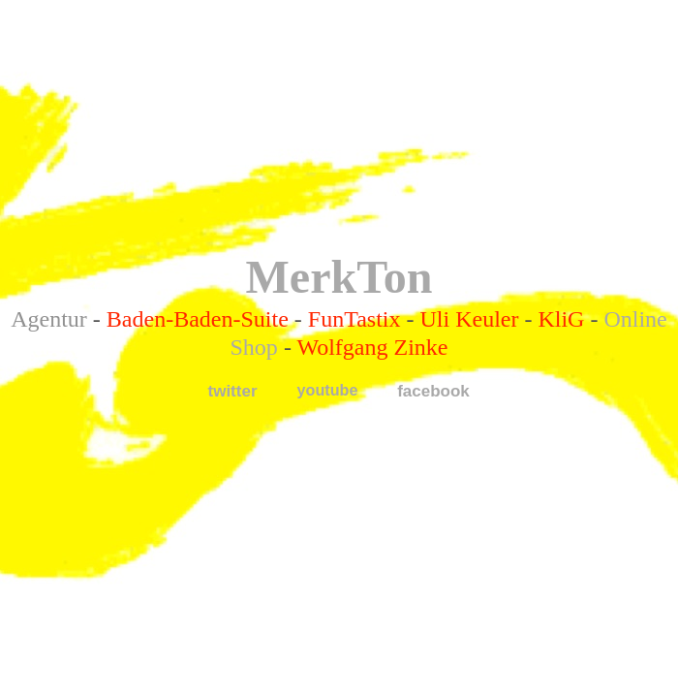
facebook (433, 391)
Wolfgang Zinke (371, 347)
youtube (327, 389)
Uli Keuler (468, 319)
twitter (233, 391)
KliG (561, 319)
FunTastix (354, 319)
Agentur (49, 319)
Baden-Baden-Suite (198, 319)
